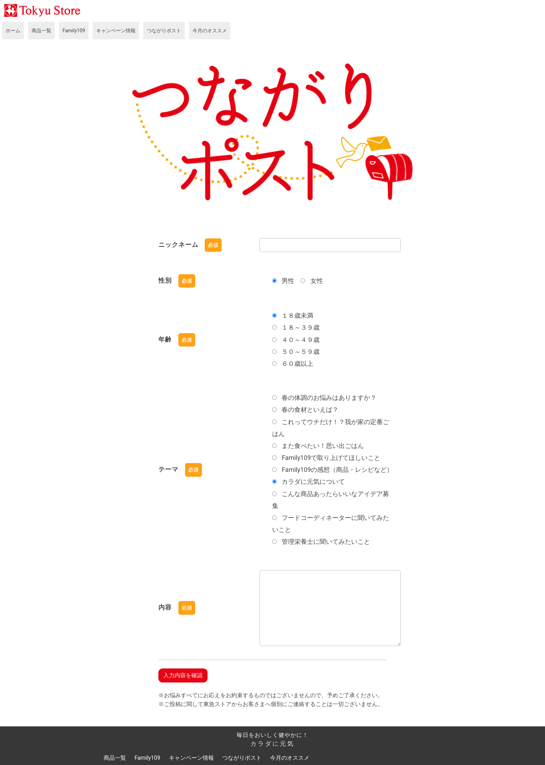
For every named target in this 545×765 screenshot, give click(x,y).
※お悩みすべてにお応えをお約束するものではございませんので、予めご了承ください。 (270, 695)
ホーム (13, 30)
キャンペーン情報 (116, 30)
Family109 (74, 30)
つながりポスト (164, 30)
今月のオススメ (209, 30)
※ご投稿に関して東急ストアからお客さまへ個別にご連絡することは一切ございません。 (270, 704)
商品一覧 (41, 30)
